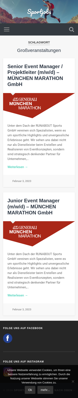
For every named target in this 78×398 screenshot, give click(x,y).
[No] (73, 381)
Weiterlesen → (17, 167)
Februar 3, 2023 (21, 181)
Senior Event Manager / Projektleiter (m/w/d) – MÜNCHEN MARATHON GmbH (35, 75)
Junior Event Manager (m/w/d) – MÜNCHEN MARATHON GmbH (33, 206)
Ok (30, 390)
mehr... (45, 390)
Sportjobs (39, 11)
